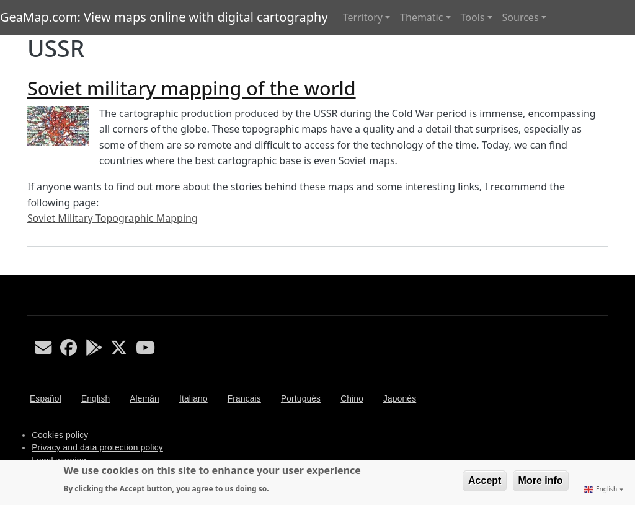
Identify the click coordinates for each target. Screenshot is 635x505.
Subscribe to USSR (32, 270)
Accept (484, 480)
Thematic (421, 17)
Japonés (399, 398)
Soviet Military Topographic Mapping (112, 218)
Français (244, 398)
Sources (520, 17)
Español (45, 398)
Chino (351, 398)
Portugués (301, 398)
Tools (473, 17)
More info (540, 480)
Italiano (193, 398)
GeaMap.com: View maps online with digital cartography (164, 17)
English (95, 398)
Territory (363, 17)
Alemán (144, 398)
